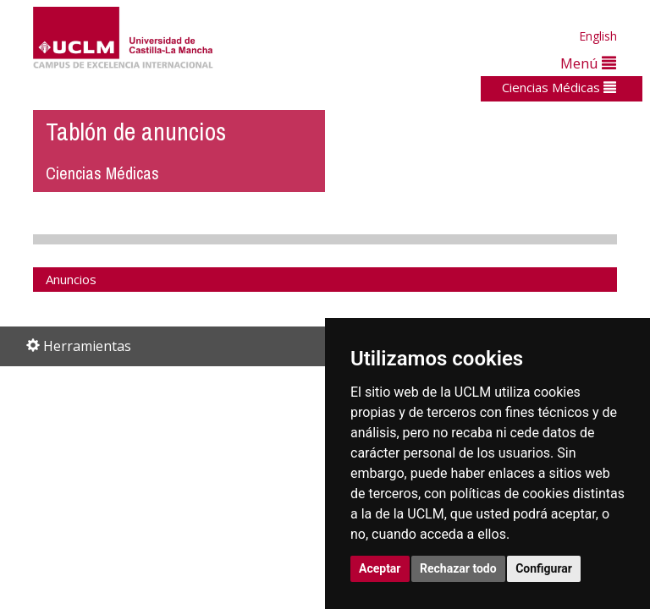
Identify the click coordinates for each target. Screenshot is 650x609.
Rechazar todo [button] (458, 568)
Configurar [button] (543, 568)
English (598, 36)
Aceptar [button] (380, 568)
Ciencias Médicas (559, 87)
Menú (588, 63)
